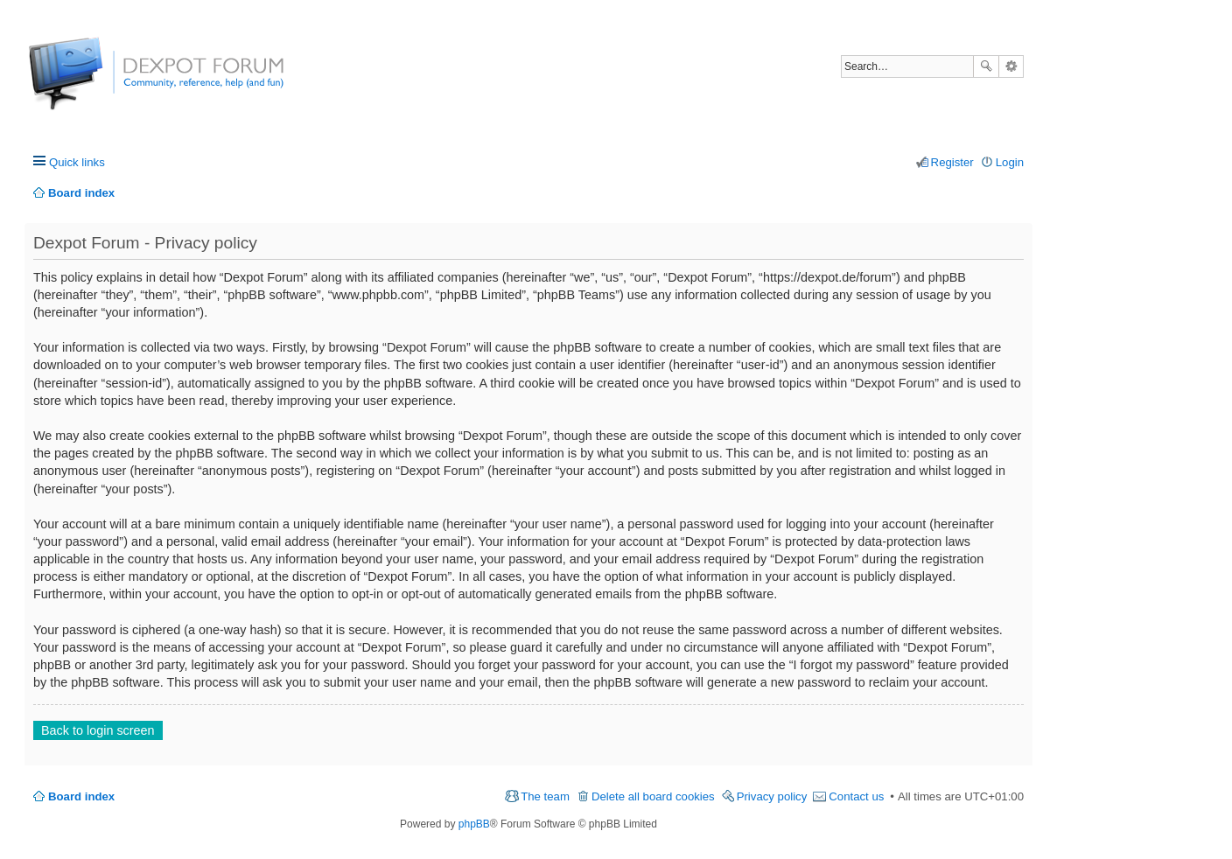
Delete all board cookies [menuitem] (653, 796)
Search (986, 66)
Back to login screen (98, 730)
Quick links (77, 162)
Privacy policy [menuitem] (772, 796)
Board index (81, 796)
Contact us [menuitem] (856, 796)
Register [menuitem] (952, 162)
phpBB (474, 824)
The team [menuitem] (545, 796)
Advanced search (1011, 66)
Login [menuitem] (1010, 162)
